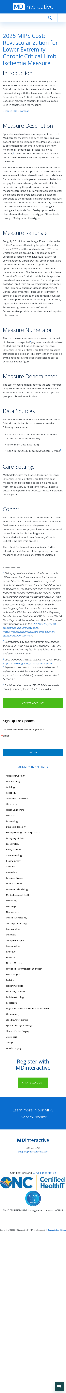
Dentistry (10, 815)
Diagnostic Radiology (15, 826)
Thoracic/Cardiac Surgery (17, 1031)
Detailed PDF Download (16, 111)
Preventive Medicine (15, 985)
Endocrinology (12, 844)
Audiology (10, 787)
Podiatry (10, 980)
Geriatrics (10, 866)
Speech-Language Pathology (19, 1025)
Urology (9, 1042)
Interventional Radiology (17, 889)
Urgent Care (11, 1037)
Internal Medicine (14, 883)
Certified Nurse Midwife (17, 798)
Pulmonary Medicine (15, 991)
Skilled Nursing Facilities (17, 1019)
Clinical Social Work (15, 809)
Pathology (10, 951)
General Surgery (13, 861)
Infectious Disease (14, 878)
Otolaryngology (13, 946)
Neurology (11, 906)
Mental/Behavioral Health (17, 895)
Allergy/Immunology (15, 775)
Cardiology (11, 792)
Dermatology (12, 821)
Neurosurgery (12, 912)
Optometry (11, 934)
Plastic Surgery (13, 974)
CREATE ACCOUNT (33, 703)
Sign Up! (33, 752)
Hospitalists (11, 872)
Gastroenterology (14, 855)
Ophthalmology (13, 929)
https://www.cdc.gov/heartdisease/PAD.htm (27, 663)
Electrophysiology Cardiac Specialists (23, 832)
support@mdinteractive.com (33, 1151)
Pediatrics (10, 957)
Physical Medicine (14, 963)
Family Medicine (13, 849)
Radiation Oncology (15, 997)
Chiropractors (12, 804)
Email (6, 736)
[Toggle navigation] (62, 17)
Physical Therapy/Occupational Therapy (24, 968)
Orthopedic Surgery (15, 940)
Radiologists (11, 1002)
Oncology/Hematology (16, 923)
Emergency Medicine (15, 838)
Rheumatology (13, 1014)
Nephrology (11, 900)
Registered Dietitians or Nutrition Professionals (27, 1008)
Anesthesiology (13, 781)
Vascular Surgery (13, 1048)
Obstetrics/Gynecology (16, 917)
